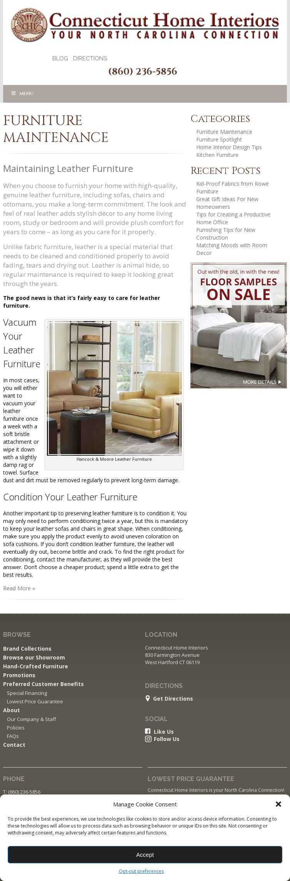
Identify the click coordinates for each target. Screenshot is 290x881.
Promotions (19, 675)
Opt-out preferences (141, 871)
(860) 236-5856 (142, 72)
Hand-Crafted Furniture (35, 666)
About (11, 710)
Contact (14, 744)
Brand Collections (27, 648)
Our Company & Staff (31, 719)
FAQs (13, 736)
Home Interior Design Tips (229, 147)
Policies (16, 727)
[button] (278, 804)
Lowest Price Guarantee (35, 701)
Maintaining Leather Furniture (68, 168)
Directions (90, 58)
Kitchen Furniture (217, 154)
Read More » (19, 588)
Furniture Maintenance (224, 131)
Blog (60, 58)
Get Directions (173, 698)
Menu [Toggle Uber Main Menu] (22, 93)
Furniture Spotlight (219, 139)
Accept (145, 854)
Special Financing (27, 692)
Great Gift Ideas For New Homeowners (227, 202)
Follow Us (167, 739)
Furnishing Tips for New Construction (225, 233)
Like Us (164, 731)
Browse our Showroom (34, 657)
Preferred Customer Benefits (43, 684)
